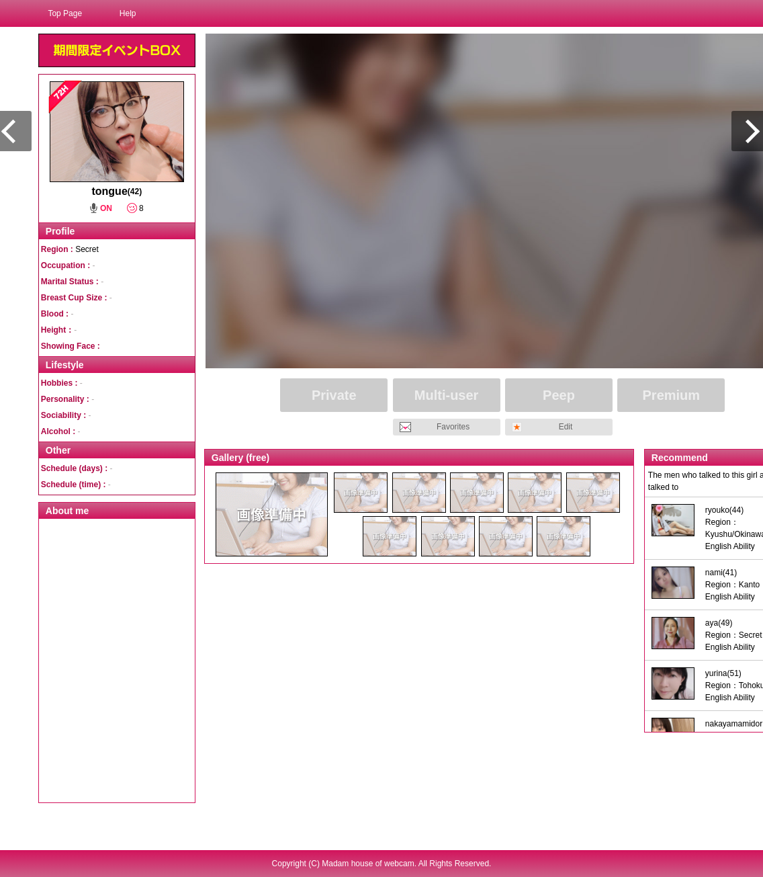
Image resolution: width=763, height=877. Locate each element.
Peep (559, 395)
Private (334, 395)
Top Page (65, 13)
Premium (672, 395)
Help (128, 13)
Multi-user (446, 395)
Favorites (453, 426)
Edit (566, 426)
